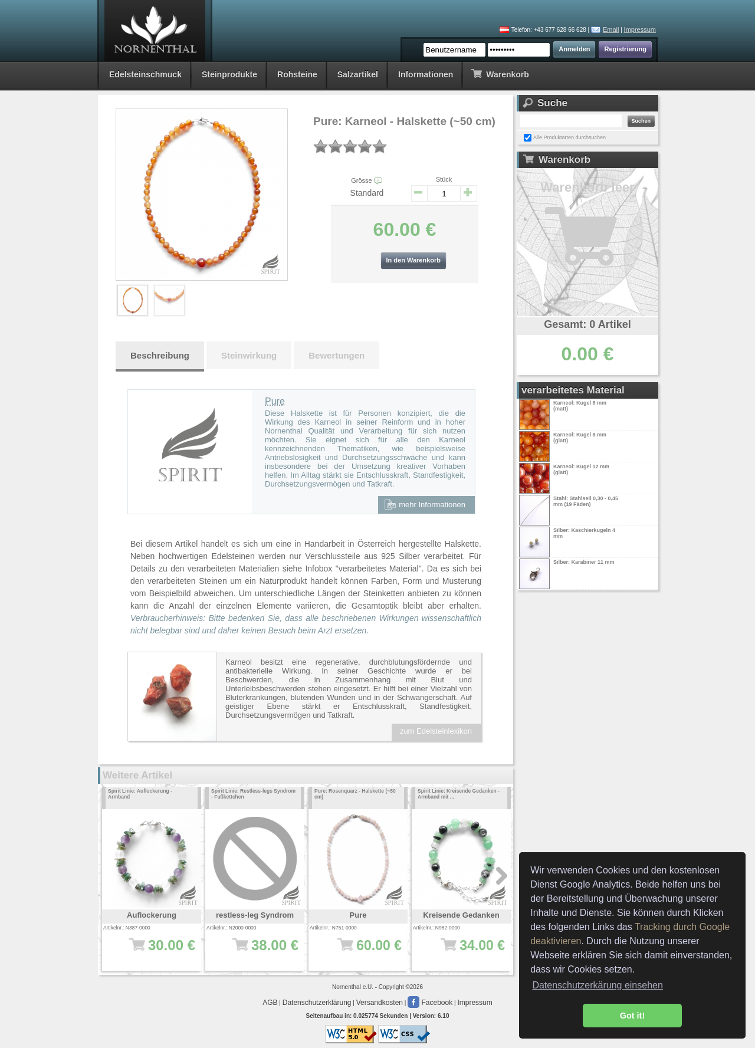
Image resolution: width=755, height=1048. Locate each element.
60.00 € (362, 951)
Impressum (640, 29)
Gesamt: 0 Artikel (587, 324)
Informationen (425, 74)
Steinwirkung (249, 355)
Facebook (430, 1002)
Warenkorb (500, 73)
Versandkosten (379, 1002)
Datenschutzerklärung (317, 1002)
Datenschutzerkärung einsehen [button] (597, 985)
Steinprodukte (229, 74)
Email (611, 29)
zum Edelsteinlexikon (436, 731)
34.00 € (465, 951)
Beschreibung (159, 355)
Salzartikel (357, 74)
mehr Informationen (424, 504)
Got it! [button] (632, 1015)
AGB (269, 1002)
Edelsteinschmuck (145, 74)
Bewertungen (336, 355)
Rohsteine (297, 74)
